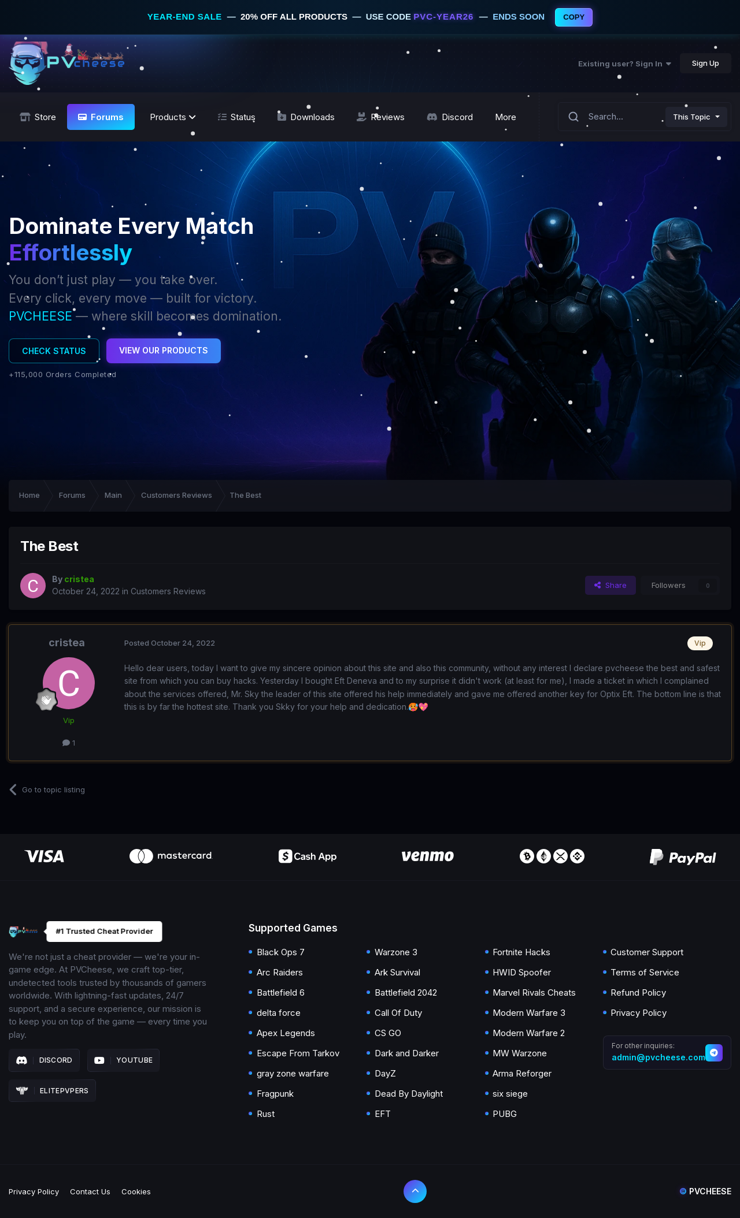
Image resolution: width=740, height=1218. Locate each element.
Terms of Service (644, 972)
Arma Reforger (522, 1073)
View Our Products (163, 350)
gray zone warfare (293, 1073)
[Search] (573, 117)
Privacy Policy (638, 1012)
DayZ (385, 1073)
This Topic (692, 116)
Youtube (123, 1060)
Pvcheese (705, 1191)
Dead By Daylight (409, 1093)
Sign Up (705, 63)
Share (610, 585)
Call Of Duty (398, 1012)
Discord (44, 1060)
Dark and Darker (407, 1053)
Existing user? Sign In (624, 63)
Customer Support (646, 952)
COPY (573, 17)
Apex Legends (286, 1033)
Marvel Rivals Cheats (534, 992)
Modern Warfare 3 (529, 1012)
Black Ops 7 (281, 952)
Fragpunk (275, 1093)
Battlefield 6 (281, 992)
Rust (266, 1113)
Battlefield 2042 (406, 992)
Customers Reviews (168, 591)
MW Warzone (520, 1053)
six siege (510, 1093)
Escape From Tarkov (298, 1053)
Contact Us (90, 1191)
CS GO (388, 1033)
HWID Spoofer (522, 972)
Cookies (136, 1191)
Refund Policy (638, 992)
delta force (279, 1012)
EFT (383, 1113)
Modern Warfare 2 (529, 1033)
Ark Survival (397, 972)
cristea (67, 642)
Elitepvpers (52, 1091)
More (505, 116)
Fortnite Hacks (521, 952)
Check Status (54, 351)
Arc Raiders (280, 972)
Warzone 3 (396, 952)
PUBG (505, 1113)
